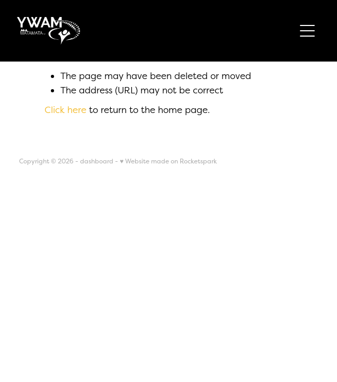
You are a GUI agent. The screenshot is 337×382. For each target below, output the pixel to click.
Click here (65, 109)
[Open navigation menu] (307, 31)
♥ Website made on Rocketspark (168, 161)
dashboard (96, 161)
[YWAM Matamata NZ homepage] (156, 31)
